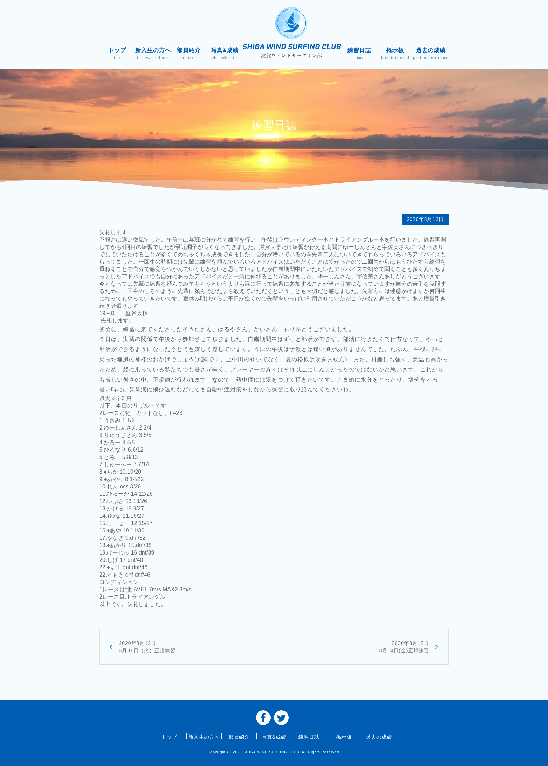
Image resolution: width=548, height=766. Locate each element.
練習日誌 (359, 54)
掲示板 (395, 54)
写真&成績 (225, 54)
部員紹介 (189, 54)
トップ (117, 54)
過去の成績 (431, 54)
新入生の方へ (153, 54)
